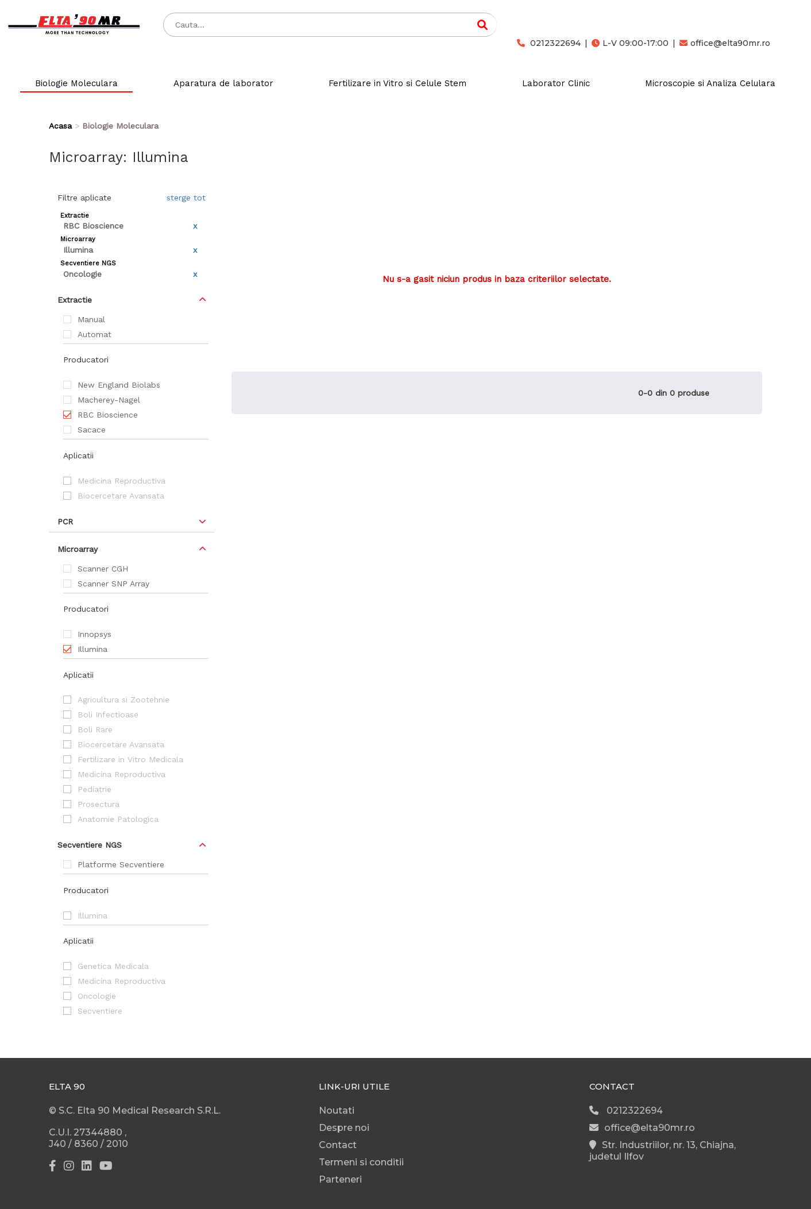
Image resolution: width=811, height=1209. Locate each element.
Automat (94, 334)
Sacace (92, 429)
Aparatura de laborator (223, 83)
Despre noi (344, 1127)
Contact (338, 1145)
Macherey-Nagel (109, 399)
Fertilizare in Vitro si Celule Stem (397, 83)
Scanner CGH (103, 568)
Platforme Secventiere (121, 864)
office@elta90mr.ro (724, 43)
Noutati (336, 1110)
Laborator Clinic (556, 83)
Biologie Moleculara (76, 83)
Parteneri (340, 1179)
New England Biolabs (119, 384)
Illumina (92, 649)
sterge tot (186, 197)
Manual (91, 319)
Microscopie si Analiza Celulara (710, 83)
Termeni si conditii (361, 1162)
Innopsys (94, 634)
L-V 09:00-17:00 (630, 43)
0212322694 (549, 43)
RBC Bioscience (108, 414)
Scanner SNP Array (113, 583)
